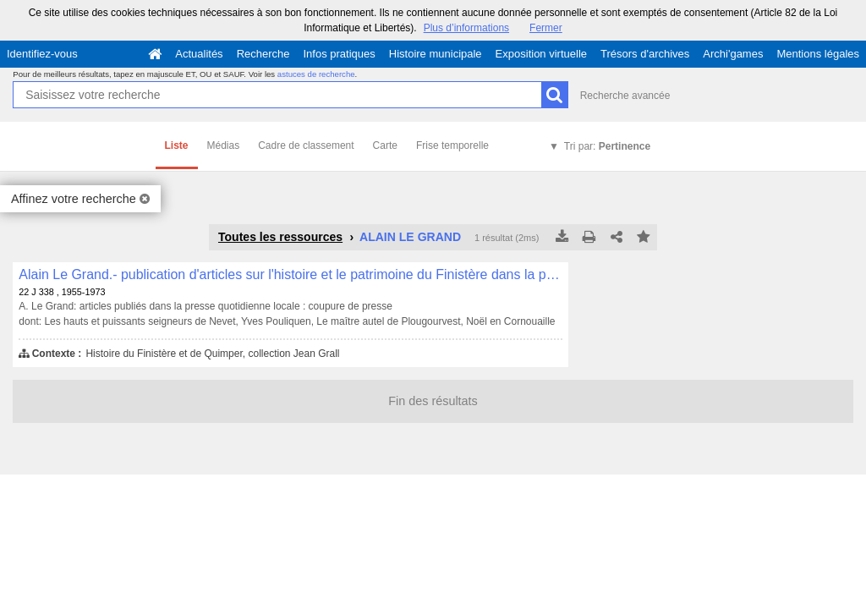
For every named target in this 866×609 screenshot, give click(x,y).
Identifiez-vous (42, 53)
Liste (177, 145)
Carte (385, 145)
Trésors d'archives (644, 53)
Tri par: (607, 146)
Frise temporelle (452, 145)
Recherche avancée (625, 96)
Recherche (263, 53)
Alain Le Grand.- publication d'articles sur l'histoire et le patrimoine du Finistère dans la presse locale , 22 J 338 (290, 274)
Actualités (198, 53)
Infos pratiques (339, 53)
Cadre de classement (306, 145)
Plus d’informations (466, 28)
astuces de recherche (316, 74)
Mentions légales (817, 53)
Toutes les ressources (280, 237)
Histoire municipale (435, 53)
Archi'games (733, 53)
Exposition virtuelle (541, 53)
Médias (223, 145)
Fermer (545, 28)
